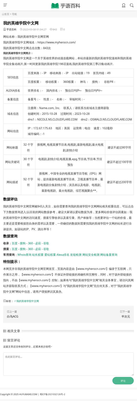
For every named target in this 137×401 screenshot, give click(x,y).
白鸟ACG (12, 316)
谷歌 (46, 243)
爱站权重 (50, 255)
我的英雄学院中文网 (27, 301)
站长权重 (38, 255)
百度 (14, 243)
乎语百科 (9, 29)
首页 (6, 14)
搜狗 (23, 243)
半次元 (125, 316)
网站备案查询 (108, 255)
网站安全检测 (91, 255)
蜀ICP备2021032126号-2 (52, 394)
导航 (14, 14)
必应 (38, 243)
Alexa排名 (63, 255)
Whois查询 (24, 255)
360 (30, 243)
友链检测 (76, 255)
